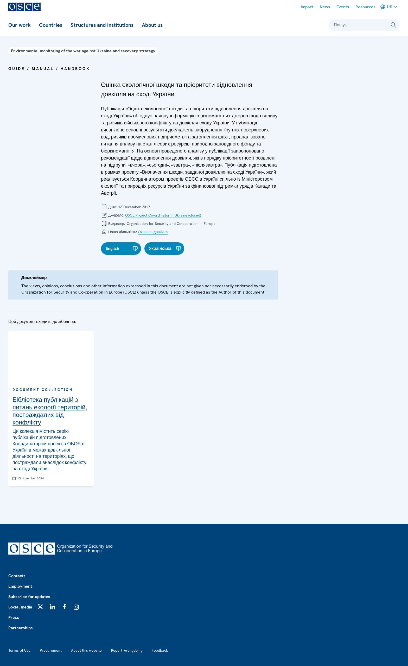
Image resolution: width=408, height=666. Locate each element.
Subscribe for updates (29, 596)
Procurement (51, 650)
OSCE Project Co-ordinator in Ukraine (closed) (163, 215)
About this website (86, 650)
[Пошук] (393, 25)
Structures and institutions (102, 25)
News (325, 7)
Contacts (17, 576)
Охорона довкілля (153, 232)
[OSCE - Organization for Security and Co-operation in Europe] (24, 7)
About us (152, 25)
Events (342, 7)
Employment (20, 586)
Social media (20, 607)
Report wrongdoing (126, 650)
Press (13, 617)
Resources (365, 7)
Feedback (160, 650)
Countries (50, 25)
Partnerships (20, 628)
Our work (19, 25)
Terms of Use (19, 650)
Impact (307, 7)
